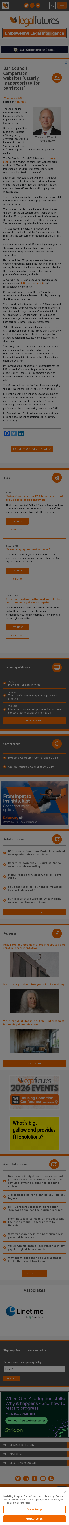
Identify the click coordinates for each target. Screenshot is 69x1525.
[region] (34, 1506)
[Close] (65, 1491)
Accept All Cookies (34, 1518)
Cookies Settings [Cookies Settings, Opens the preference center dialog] (34, 1509)
